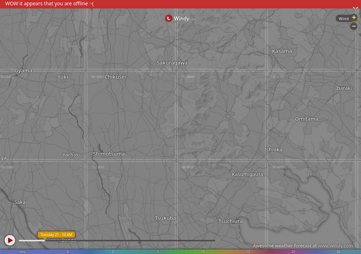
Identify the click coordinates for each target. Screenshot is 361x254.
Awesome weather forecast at (303, 245)
